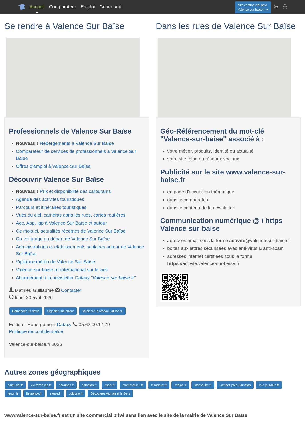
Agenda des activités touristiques (50, 199)
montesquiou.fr (132, 385)
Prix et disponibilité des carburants (75, 191)
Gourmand (110, 6)
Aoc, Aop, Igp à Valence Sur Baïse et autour (61, 222)
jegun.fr (13, 393)
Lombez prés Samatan (235, 385)
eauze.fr (55, 393)
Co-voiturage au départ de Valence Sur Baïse (63, 238)
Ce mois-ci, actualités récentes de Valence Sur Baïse (71, 230)
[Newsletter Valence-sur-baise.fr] (275, 6)
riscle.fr (109, 385)
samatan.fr (89, 385)
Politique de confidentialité (36, 331)
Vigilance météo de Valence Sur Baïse (55, 261)
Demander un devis (25, 311)
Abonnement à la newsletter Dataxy (76, 277)
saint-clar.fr (15, 385)
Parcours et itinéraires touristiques (51, 207)
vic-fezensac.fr (41, 385)
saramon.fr (66, 385)
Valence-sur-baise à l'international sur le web (62, 269)
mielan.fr (180, 385)
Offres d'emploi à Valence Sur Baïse (53, 166)
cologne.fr (75, 393)
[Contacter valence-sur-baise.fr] (284, 6)
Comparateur (62, 6)
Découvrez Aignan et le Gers (110, 393)
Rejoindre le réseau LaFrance (102, 311)
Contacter (71, 290)
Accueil (37, 6)
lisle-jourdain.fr (269, 385)
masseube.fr (202, 385)
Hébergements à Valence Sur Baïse (77, 143)
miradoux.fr (159, 385)
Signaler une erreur (60, 311)
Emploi (88, 6)
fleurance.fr (34, 393)
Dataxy (64, 324)
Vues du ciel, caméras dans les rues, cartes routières (71, 214)
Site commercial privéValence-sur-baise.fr (253, 7)
